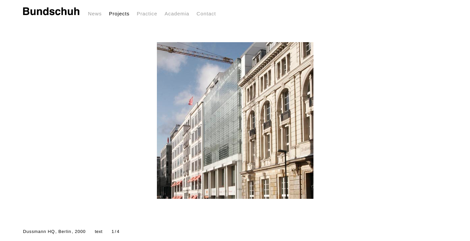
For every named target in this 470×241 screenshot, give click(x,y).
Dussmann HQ (54, 231)
